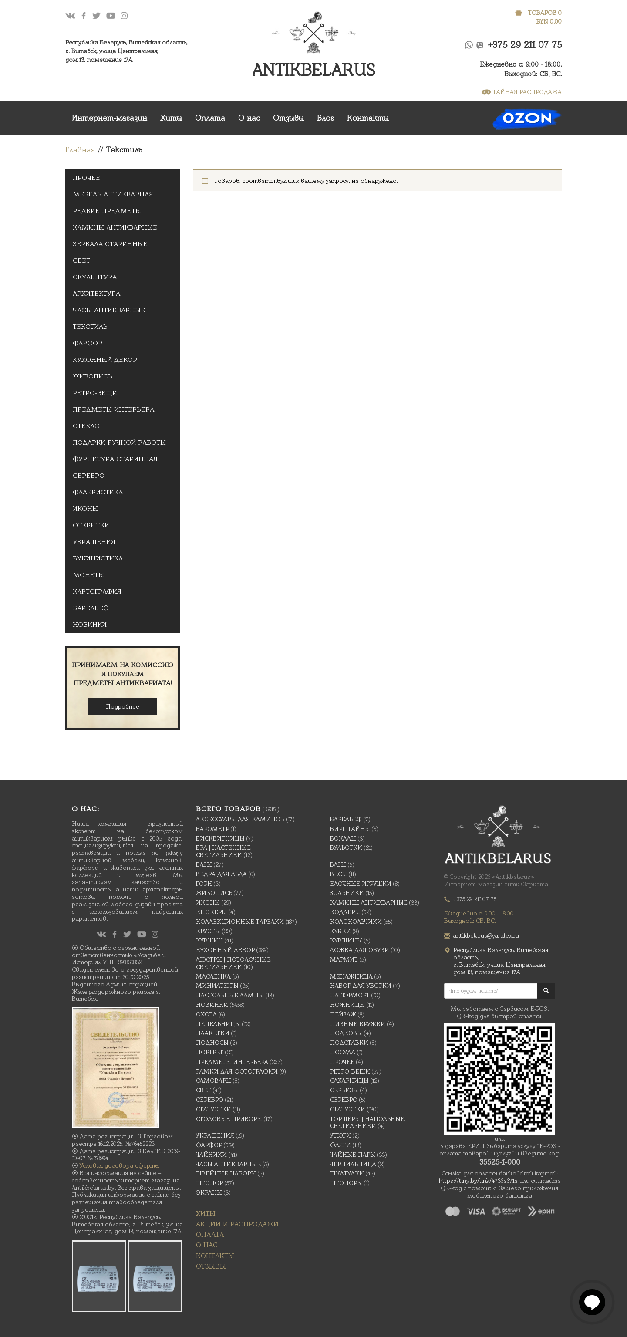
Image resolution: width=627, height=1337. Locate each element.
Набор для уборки (360, 985)
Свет (81, 260)
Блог (325, 117)
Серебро (88, 475)
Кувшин (209, 940)
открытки (91, 525)
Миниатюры (217, 985)
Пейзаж (343, 1014)
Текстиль (90, 327)
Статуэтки (213, 1109)
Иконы (85, 509)
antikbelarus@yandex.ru (486, 935)
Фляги (340, 1144)
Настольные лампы (230, 995)
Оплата (210, 117)
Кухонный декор (105, 360)
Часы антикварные (109, 310)
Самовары (213, 1080)
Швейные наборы (226, 1173)
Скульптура (95, 277)
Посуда (342, 1052)
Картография (97, 591)
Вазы (204, 864)
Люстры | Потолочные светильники (233, 963)
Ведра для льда (221, 874)
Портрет (209, 1052)
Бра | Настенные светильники (223, 851)
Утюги (340, 1135)
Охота (206, 1014)
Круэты (208, 931)
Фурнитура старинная (115, 459)
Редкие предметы (107, 211)
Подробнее (122, 706)
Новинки (90, 624)
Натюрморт (350, 995)
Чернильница (353, 1164)
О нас (249, 117)
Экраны (209, 1192)
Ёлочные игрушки (360, 883)
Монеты (88, 575)
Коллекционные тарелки (240, 921)
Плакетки (212, 1033)
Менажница (351, 976)
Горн (204, 883)
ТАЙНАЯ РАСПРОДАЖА (522, 91)
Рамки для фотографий (237, 1071)
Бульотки (346, 847)
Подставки (349, 1042)
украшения (94, 542)
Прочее (86, 178)
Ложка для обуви (359, 949)
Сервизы (344, 1090)
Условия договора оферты (119, 1165)
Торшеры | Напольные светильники (367, 1122)
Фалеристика (98, 492)
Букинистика (98, 558)
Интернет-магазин (109, 117)
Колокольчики (356, 921)
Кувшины (346, 940)
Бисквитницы (220, 838)
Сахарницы (349, 1080)
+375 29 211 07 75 (525, 45)
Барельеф (91, 608)
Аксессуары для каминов (240, 819)
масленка (213, 976)
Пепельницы (218, 1023)
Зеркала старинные (110, 244)
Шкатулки (347, 1173)
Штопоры (346, 1182)
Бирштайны (350, 828)
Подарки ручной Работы (119, 442)
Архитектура (96, 293)
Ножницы (347, 1004)
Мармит (344, 959)
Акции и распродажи (237, 1224)
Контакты (368, 117)
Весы (338, 874)
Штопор (209, 1182)
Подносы (212, 1042)
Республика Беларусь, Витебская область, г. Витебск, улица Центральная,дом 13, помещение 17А (126, 51)
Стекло (86, 426)
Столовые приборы (229, 1118)
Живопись (92, 376)
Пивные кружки (357, 1023)
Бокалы (343, 838)
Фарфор (87, 343)
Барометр (212, 828)
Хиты (171, 117)
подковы (346, 1033)
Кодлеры (345, 911)
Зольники (347, 892)
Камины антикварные (115, 227)
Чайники (211, 1154)
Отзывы (288, 117)
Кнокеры (211, 911)
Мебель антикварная (113, 194)
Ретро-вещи (95, 393)
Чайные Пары (352, 1154)
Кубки (340, 931)
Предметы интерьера (113, 409)
